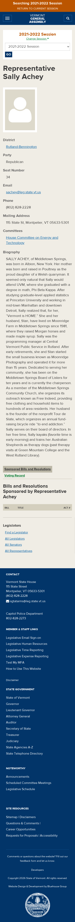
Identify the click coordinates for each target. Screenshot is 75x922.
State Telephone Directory (24, 754)
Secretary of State (18, 729)
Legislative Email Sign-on (23, 638)
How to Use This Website (23, 669)
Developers (37, 870)
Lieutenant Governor (20, 710)
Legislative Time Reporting (24, 650)
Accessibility (49, 836)
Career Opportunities (20, 829)
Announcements (17, 777)
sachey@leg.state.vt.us (23, 192)
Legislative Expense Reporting (27, 656)
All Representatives (18, 551)
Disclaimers (28, 817)
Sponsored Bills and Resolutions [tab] (27, 469)
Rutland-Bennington (21, 147)
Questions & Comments (22, 823)
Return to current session (37, 8)
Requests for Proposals (22, 836)
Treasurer (12, 735)
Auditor (11, 722)
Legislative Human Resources (26, 644)
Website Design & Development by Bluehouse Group (37, 886)
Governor (12, 704)
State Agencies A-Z (19, 747)
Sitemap (11, 817)
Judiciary (12, 741)
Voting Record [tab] (14, 476)
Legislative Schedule (20, 789)
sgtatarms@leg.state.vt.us (25, 601)
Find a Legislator (16, 532)
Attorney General (18, 716)
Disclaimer (12, 680)
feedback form (28, 861)
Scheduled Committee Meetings (28, 783)
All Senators (13, 545)
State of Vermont (18, 698)
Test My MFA (15, 662)
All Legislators (15, 539)
